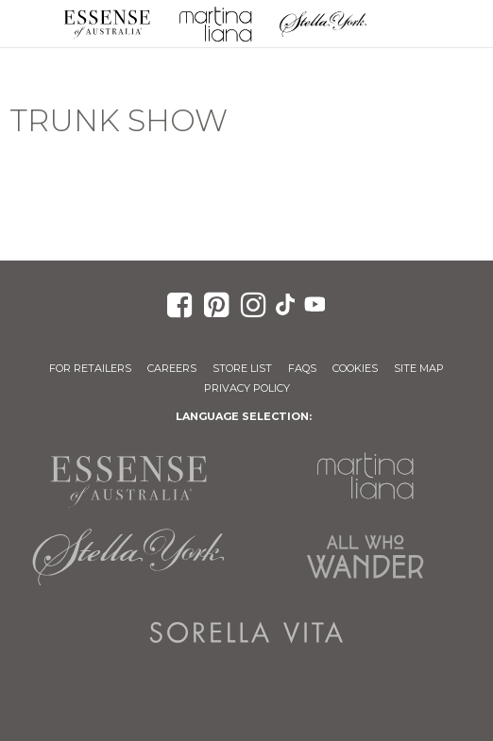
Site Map (419, 368)
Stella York (323, 23)
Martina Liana (216, 23)
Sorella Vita (247, 632)
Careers (171, 368)
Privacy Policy (247, 388)
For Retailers (90, 368)
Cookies (355, 368)
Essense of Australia (107, 23)
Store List (242, 368)
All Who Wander (365, 557)
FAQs (302, 368)
